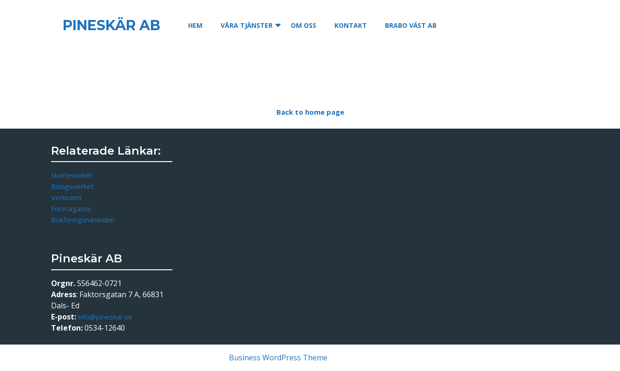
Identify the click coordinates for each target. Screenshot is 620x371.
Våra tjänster (247, 25)
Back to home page (315, 113)
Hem (195, 25)
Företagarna (71, 208)
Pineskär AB (111, 25)
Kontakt (350, 25)
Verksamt (66, 197)
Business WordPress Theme (278, 357)
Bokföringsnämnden (83, 219)
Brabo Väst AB (411, 25)
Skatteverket (71, 175)
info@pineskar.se (105, 316)
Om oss (303, 25)
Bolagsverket (72, 186)
